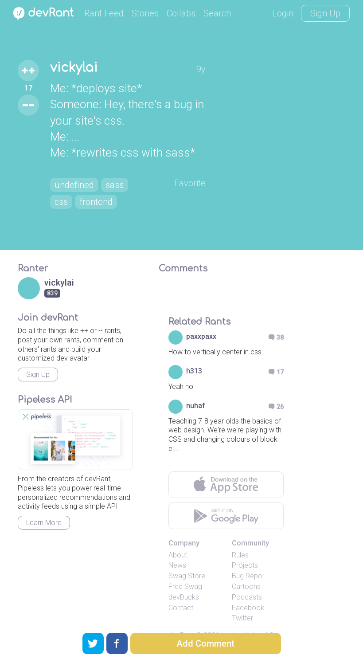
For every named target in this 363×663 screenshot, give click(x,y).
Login (282, 13)
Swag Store (186, 576)
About (177, 555)
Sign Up (325, 13)
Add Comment (205, 643)
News (177, 565)
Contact (180, 608)
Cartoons (246, 586)
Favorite (190, 183)
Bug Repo (247, 576)
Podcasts (247, 597)
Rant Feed (104, 13)
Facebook (248, 608)
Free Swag (185, 586)
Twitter (242, 618)
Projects (245, 565)
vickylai (74, 68)
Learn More (44, 522)
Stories (145, 13)
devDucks (183, 597)
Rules (240, 555)
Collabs (181, 13)
